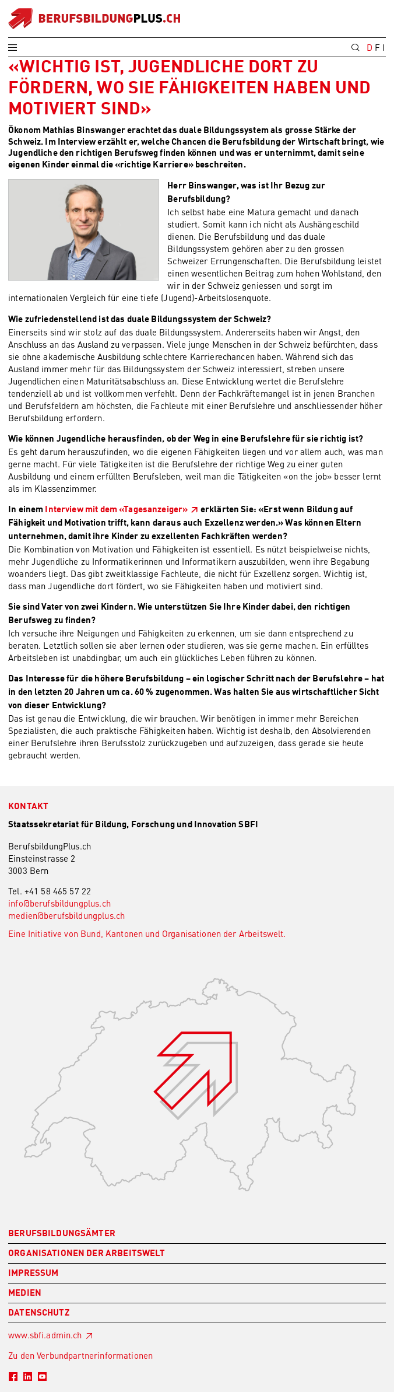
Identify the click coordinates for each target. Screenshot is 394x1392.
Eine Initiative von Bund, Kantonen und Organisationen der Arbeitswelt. (147, 933)
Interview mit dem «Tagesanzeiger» (116, 510)
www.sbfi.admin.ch (45, 1335)
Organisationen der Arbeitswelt (87, 1254)
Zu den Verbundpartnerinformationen (80, 1355)
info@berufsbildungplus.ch (59, 903)
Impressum (33, 1273)
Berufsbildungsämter (61, 1234)
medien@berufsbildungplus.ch (66, 915)
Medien (24, 1293)
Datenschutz (38, 1313)
